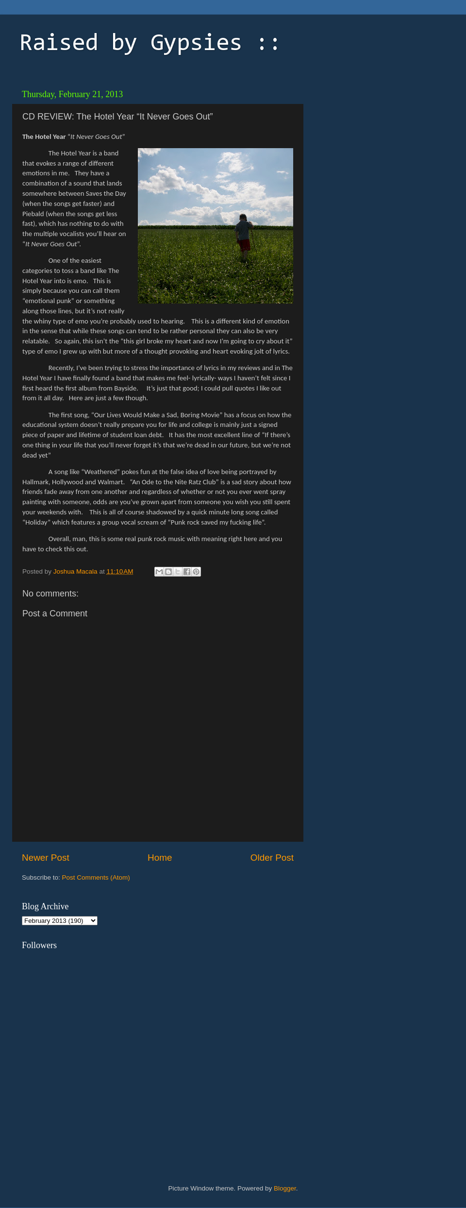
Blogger (285, 1188)
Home (160, 857)
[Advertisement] (376, 145)
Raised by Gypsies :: (150, 44)
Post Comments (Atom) (96, 877)
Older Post (272, 857)
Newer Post (45, 857)
